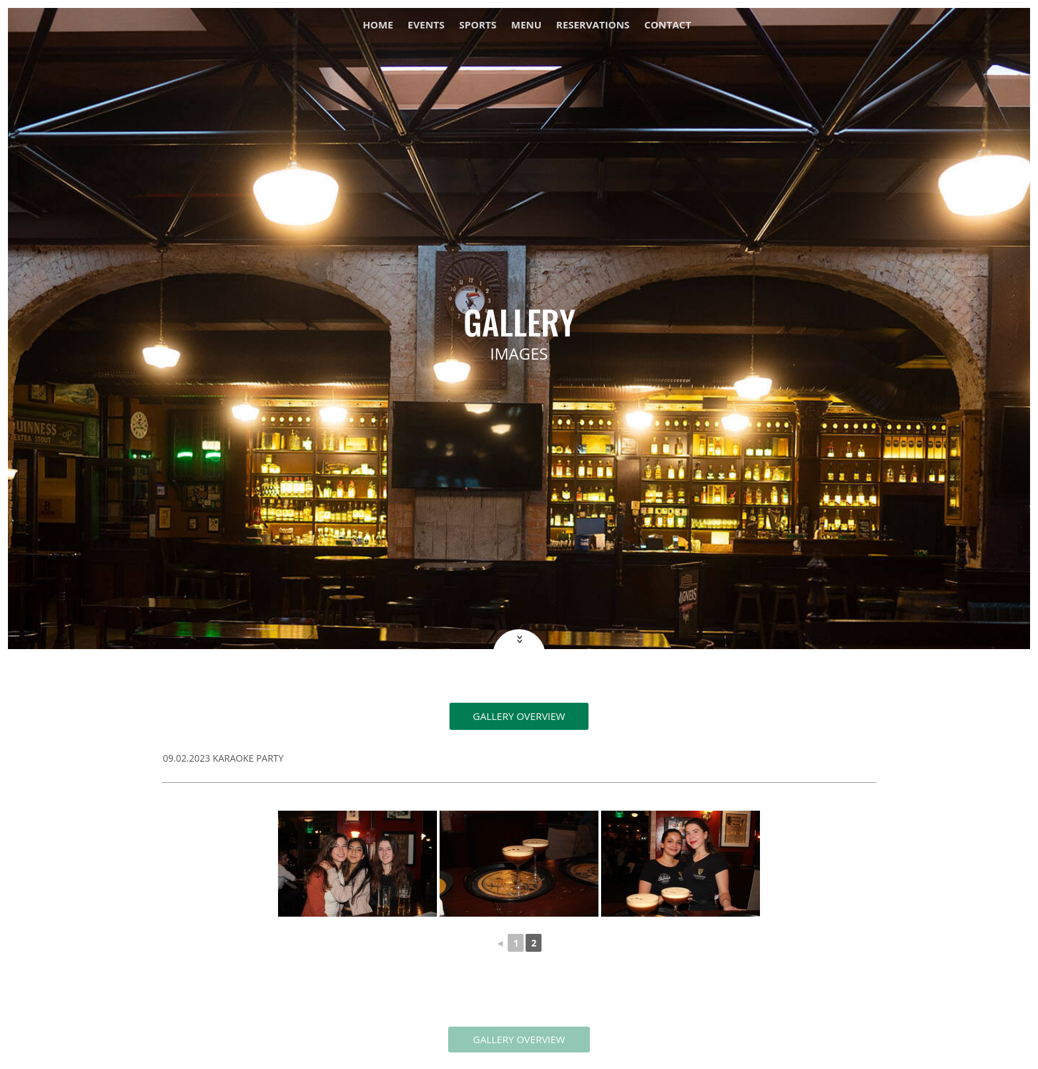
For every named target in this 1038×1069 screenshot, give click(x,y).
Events (426, 25)
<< (518, 639)
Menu (526, 25)
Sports (477, 25)
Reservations (593, 25)
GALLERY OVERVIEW (519, 1039)
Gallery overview (519, 716)
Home (378, 25)
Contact (667, 25)
